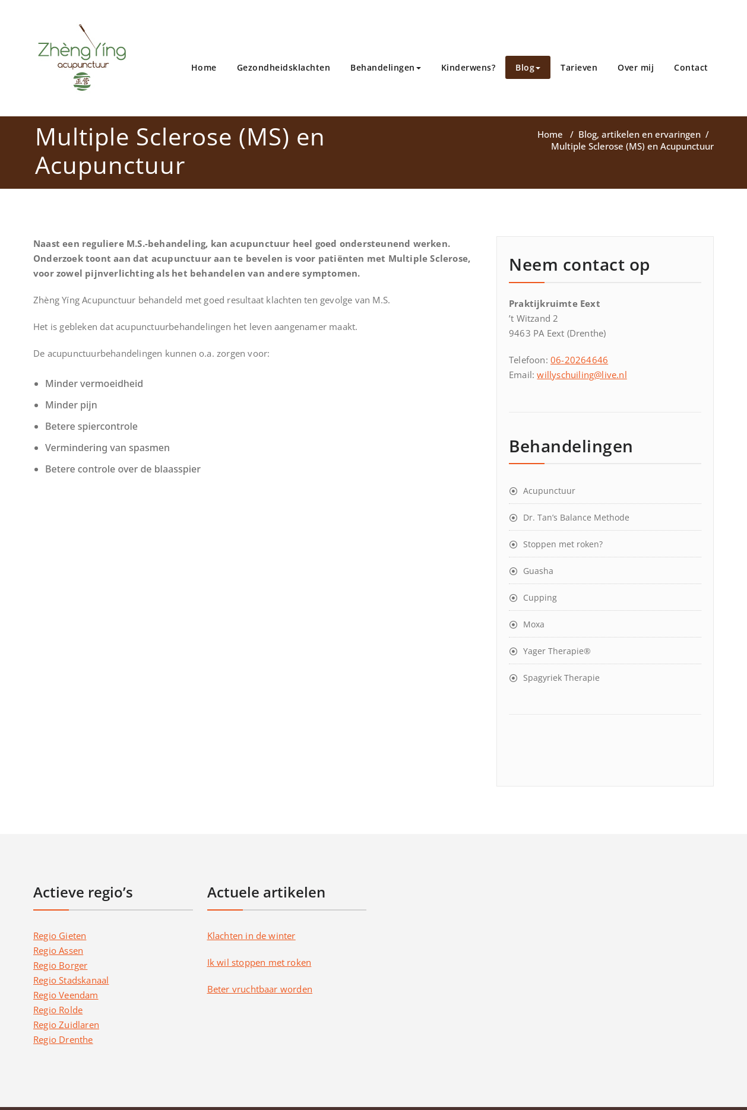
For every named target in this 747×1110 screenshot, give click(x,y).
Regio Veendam (66, 995)
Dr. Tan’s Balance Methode (576, 517)
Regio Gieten (59, 935)
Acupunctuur (549, 490)
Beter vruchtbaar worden (260, 989)
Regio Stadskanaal (71, 980)
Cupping (540, 597)
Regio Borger (60, 965)
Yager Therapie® (557, 651)
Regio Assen (58, 950)
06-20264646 (579, 360)
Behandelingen (385, 67)
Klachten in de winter (251, 935)
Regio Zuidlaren (66, 1024)
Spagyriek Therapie (561, 677)
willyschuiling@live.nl (581, 374)
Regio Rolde (58, 1010)
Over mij (636, 67)
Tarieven (579, 67)
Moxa (534, 624)
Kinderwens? (468, 67)
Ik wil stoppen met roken (259, 962)
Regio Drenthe (63, 1039)
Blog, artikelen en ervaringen (639, 134)
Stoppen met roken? (563, 544)
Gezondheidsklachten (284, 67)
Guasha (538, 570)
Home (204, 67)
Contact (691, 67)
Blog (527, 67)
